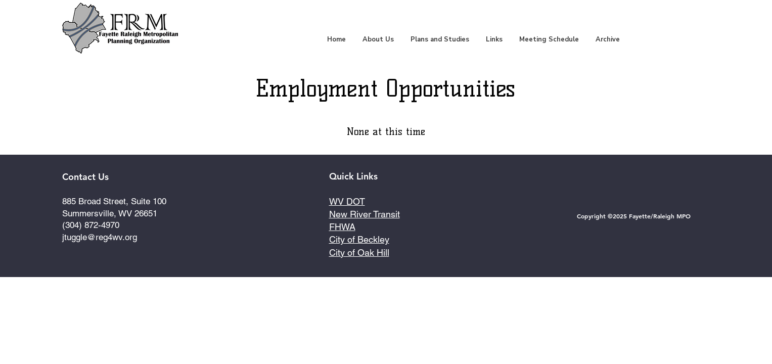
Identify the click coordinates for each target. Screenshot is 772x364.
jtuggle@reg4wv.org (99, 237)
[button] (439, 39)
